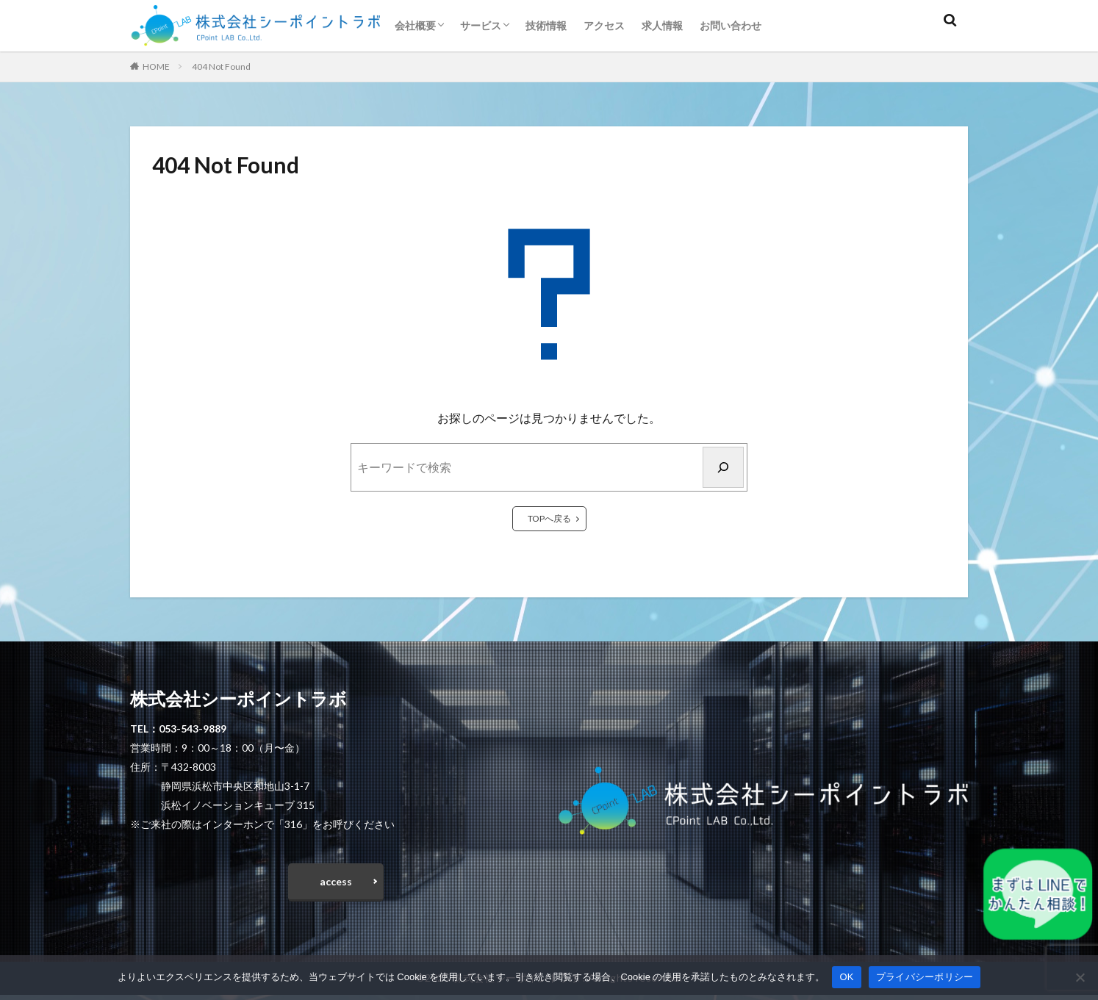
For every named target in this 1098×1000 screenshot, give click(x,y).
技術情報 (546, 25)
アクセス (604, 25)
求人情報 (662, 25)
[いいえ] (1079, 977)
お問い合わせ (730, 25)
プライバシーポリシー (925, 976)
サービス (480, 25)
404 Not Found (221, 66)
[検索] (723, 467)
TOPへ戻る (549, 518)
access (336, 884)
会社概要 (415, 25)
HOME (156, 66)
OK (846, 976)
